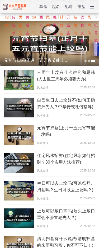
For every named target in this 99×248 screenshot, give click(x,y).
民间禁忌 (48, 18)
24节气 (34, 18)
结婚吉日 (62, 18)
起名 (56, 6)
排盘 (81, 6)
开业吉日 (68, 18)
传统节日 (14, 18)
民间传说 (89, 18)
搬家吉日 (55, 18)
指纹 (7, 18)
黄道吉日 (27, 18)
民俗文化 (20, 18)
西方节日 (41, 18)
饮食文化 (82, 18)
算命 (43, 6)
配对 (69, 6)
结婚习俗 (75, 18)
